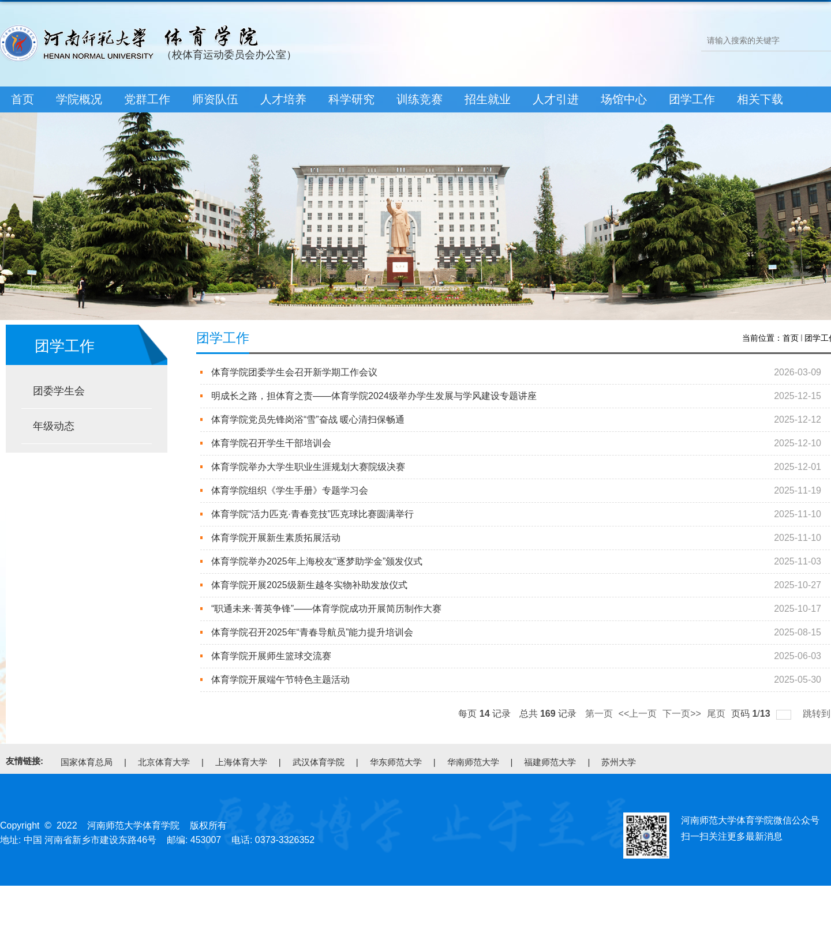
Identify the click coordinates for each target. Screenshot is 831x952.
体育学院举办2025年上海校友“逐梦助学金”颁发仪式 (316, 561)
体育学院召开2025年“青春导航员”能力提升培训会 (312, 632)
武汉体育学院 (319, 762)
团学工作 (692, 99)
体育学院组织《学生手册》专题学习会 (289, 490)
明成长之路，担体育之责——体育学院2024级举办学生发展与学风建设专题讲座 (373, 396)
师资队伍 (215, 99)
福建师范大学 (550, 762)
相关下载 (760, 99)
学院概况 (79, 99)
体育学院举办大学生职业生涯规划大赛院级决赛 (308, 467)
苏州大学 (618, 762)
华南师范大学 (473, 762)
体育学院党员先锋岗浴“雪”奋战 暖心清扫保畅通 (308, 419)
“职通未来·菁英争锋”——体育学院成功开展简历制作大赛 (326, 609)
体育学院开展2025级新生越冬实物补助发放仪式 (309, 585)
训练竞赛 (419, 99)
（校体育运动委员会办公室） (229, 55)
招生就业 (488, 99)
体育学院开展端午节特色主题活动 (280, 679)
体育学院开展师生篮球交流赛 (271, 656)
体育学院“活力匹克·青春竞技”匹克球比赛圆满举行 (312, 514)
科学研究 (351, 99)
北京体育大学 (164, 762)
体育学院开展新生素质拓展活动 (275, 538)
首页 (22, 99)
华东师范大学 (396, 762)
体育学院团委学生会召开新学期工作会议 (294, 372)
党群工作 (147, 99)
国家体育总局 (87, 762)
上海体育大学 (241, 762)
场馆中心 (624, 99)
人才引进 (556, 99)
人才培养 (283, 99)
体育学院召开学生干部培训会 (271, 443)
